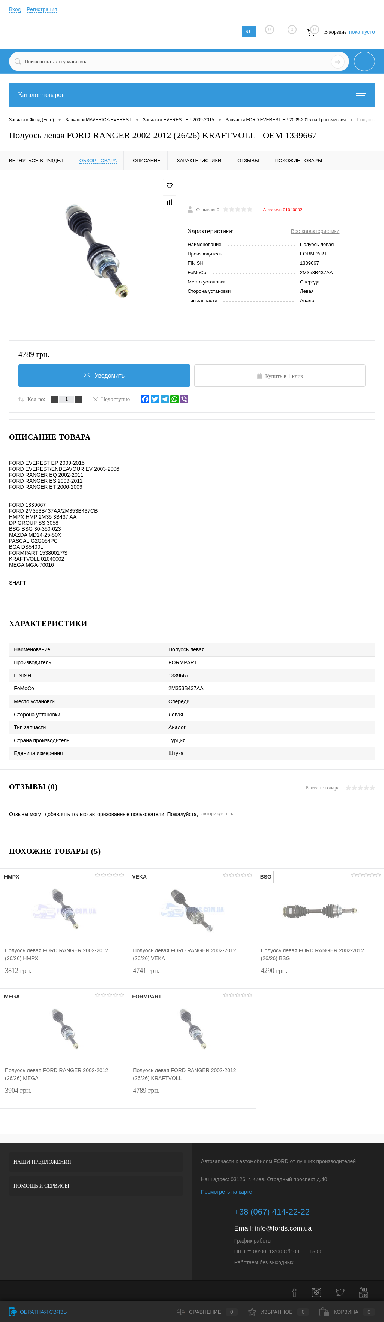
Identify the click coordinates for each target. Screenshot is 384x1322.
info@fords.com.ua (283, 1226)
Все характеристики (315, 231)
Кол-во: (36, 399)
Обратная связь (38, 1312)
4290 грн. (320, 973)
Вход (15, 9)
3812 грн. (64, 973)
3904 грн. (64, 1093)
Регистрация (42, 9)
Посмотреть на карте (226, 1189)
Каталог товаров (192, 95)
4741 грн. (191, 973)
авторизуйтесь (217, 811)
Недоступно (111, 399)
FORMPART (313, 254)
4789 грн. (191, 1093)
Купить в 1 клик (279, 376)
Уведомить (104, 375)
